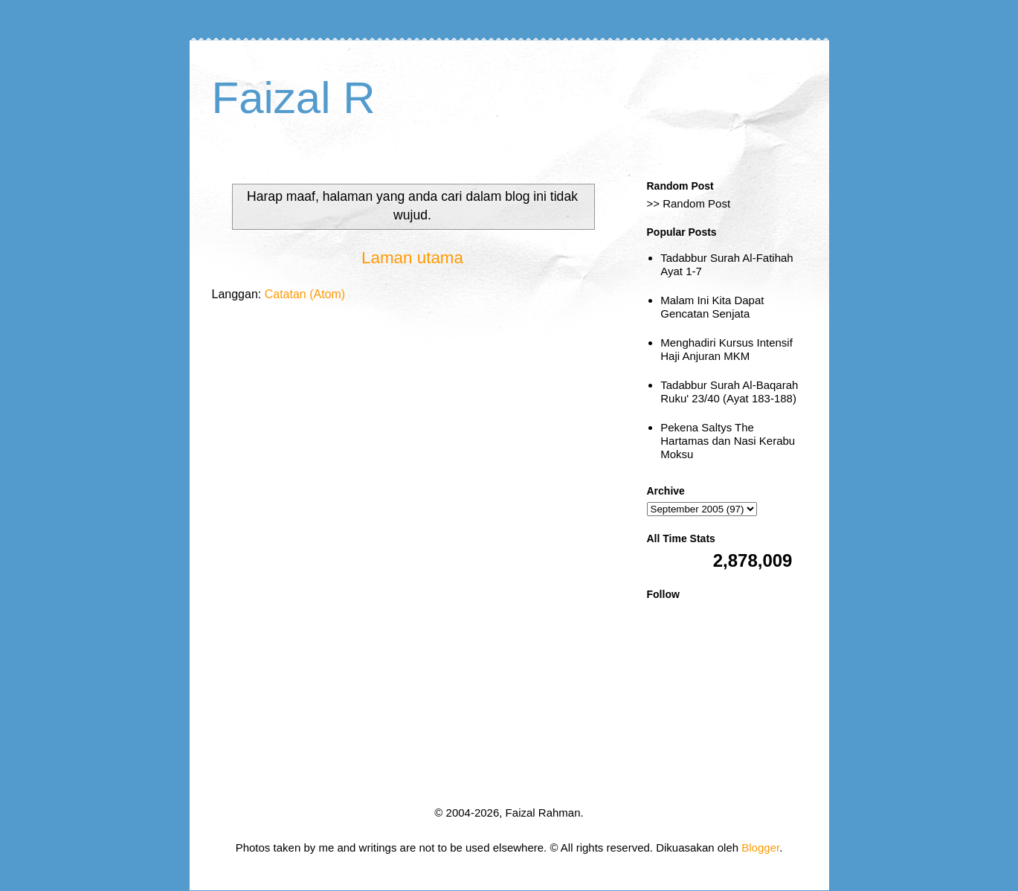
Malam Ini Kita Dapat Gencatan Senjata (712, 307)
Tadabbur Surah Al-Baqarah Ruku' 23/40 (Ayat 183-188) (729, 392)
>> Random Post (689, 203)
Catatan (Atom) (305, 294)
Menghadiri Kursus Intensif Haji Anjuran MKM (726, 349)
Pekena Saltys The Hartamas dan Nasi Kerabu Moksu (727, 440)
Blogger (760, 847)
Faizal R (294, 98)
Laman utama (412, 257)
